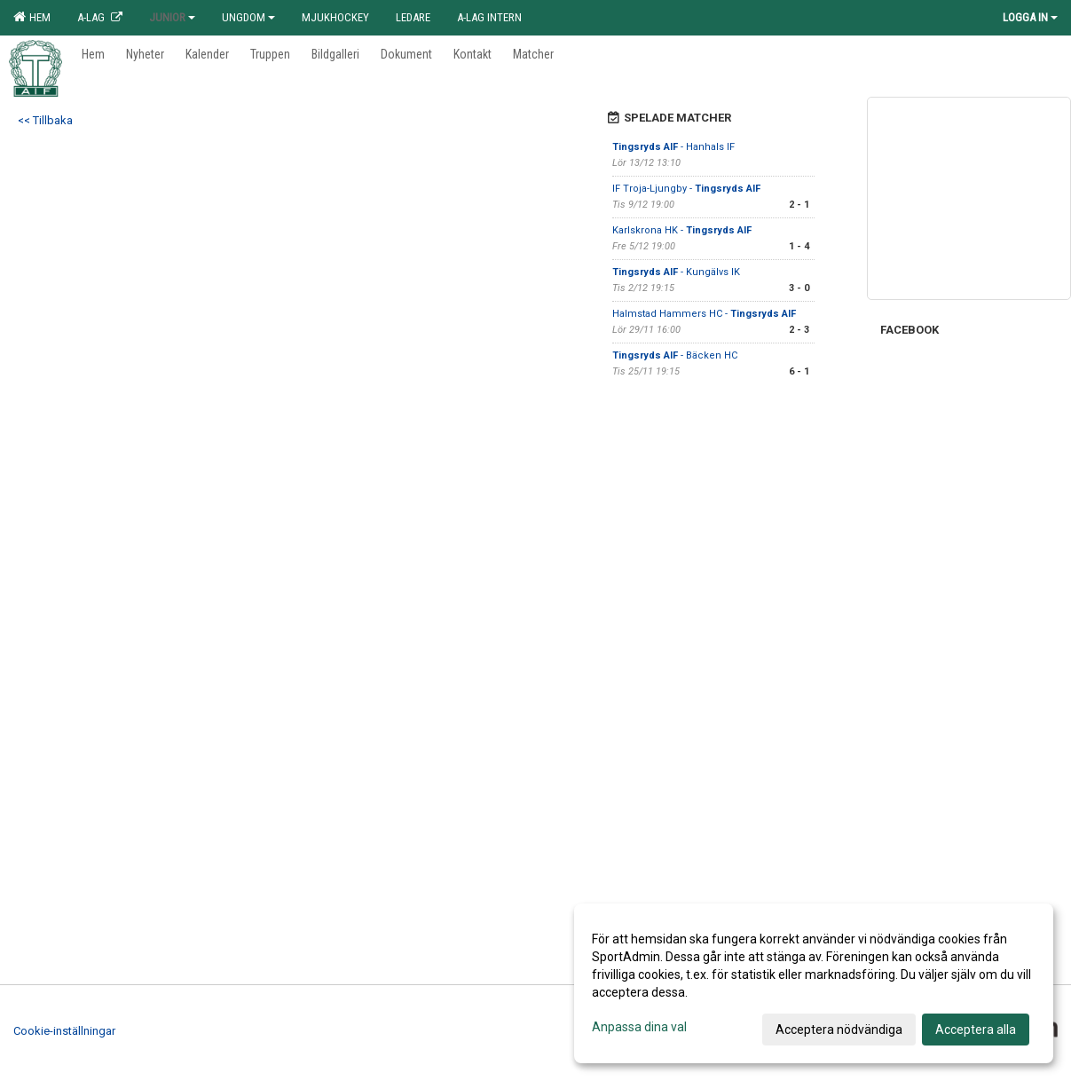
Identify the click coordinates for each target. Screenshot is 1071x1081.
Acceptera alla (975, 1029)
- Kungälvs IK (676, 272)
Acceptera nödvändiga (839, 1029)
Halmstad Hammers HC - (704, 314)
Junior (172, 17)
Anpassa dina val (639, 1027)
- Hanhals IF (673, 147)
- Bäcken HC (674, 355)
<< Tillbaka (45, 120)
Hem (32, 17)
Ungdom (248, 17)
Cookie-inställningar (64, 1031)
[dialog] (813, 983)
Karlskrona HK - (682, 230)
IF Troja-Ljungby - (686, 188)
